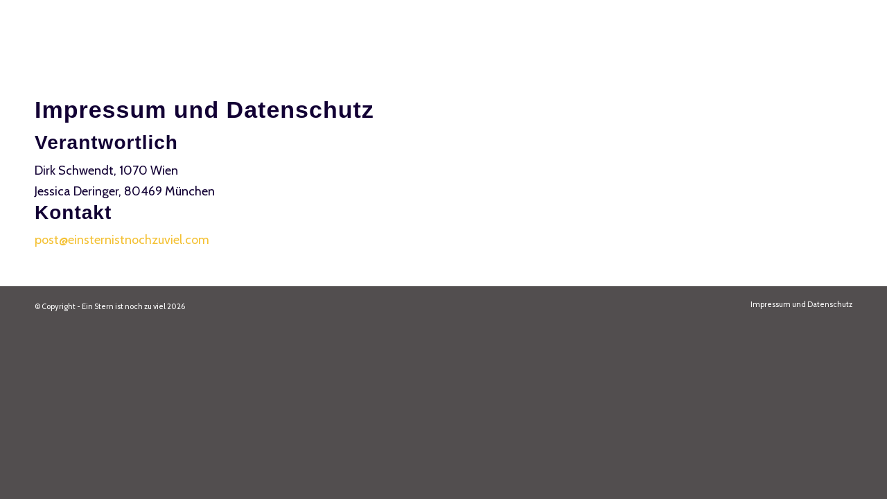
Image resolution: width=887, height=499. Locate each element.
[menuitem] (798, 304)
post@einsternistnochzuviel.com (122, 239)
